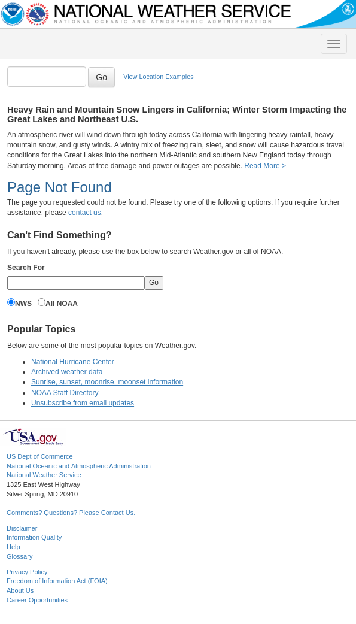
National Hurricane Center (72, 362)
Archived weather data (66, 372)
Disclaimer (22, 528)
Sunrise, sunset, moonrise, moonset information (107, 382)
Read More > (265, 166)
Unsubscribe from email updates (82, 403)
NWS (23, 303)
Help (13, 546)
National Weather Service (44, 474)
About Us (20, 590)
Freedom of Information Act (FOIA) (57, 580)
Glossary (19, 556)
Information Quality (34, 537)
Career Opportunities (37, 600)
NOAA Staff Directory (64, 393)
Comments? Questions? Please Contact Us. (71, 512)
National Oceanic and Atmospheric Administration (79, 465)
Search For (26, 267)
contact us (84, 212)
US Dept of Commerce (40, 456)
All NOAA (61, 303)
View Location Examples (158, 76)
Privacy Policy (27, 571)
